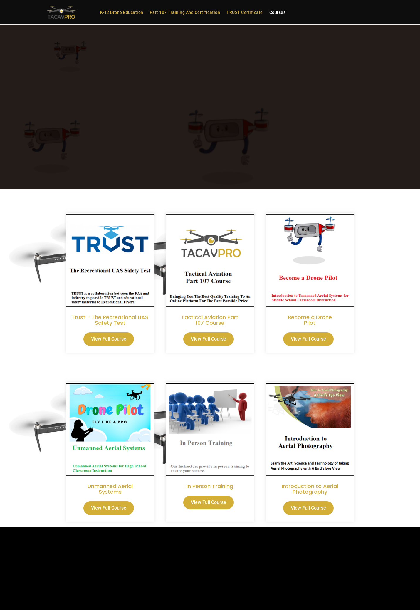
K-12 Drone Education (121, 12)
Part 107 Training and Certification (185, 12)
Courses (277, 12)
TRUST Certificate (244, 12)
